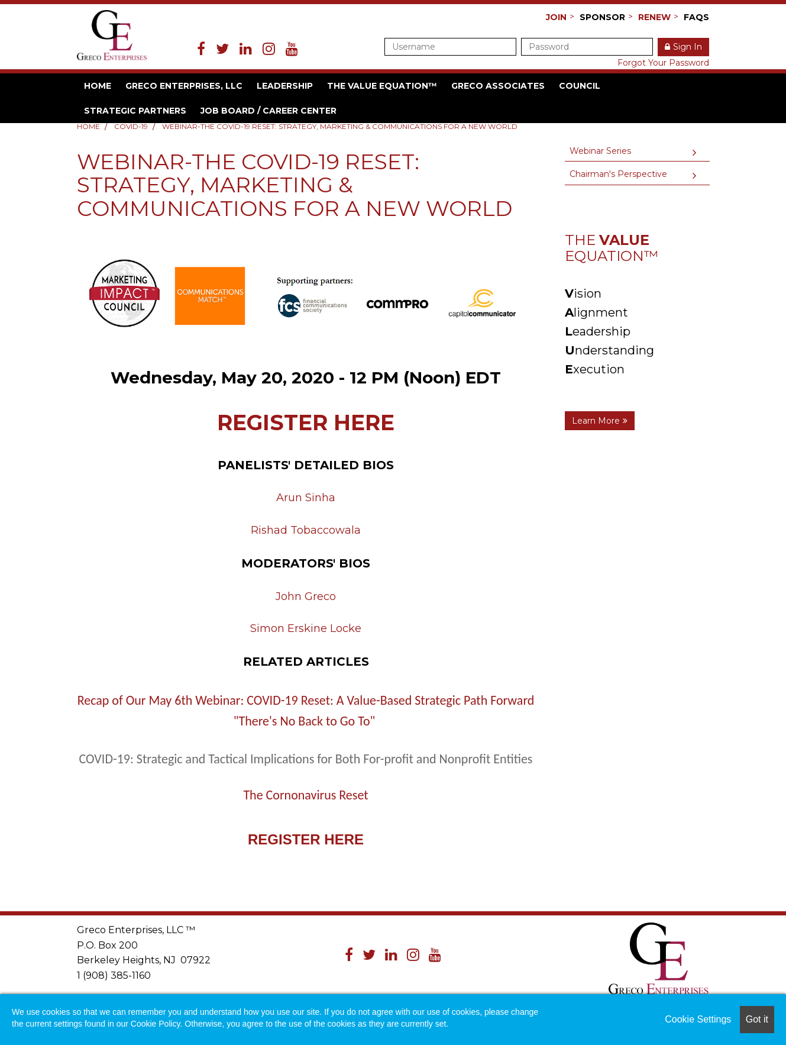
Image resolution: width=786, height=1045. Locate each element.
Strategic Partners (135, 110)
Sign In (687, 46)
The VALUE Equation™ (382, 85)
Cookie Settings (698, 1019)
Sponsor (602, 17)
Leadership (285, 85)
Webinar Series (600, 151)
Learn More (596, 420)
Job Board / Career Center (268, 110)
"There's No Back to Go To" (305, 721)
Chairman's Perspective (618, 174)
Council (579, 85)
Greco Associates (498, 85)
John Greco (306, 596)
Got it (757, 1019)
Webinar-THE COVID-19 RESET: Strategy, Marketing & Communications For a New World (339, 126)
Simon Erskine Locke (305, 628)
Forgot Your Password (663, 62)
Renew (654, 17)
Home (97, 85)
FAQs (696, 17)
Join (556, 17)
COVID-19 (131, 126)
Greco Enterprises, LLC (183, 85)
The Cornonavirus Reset (305, 795)
